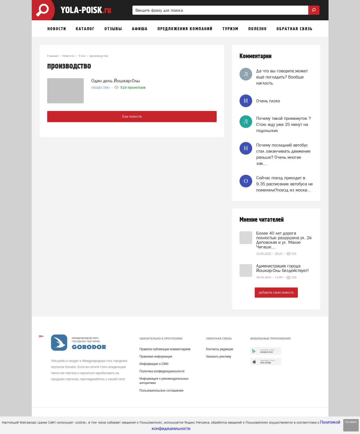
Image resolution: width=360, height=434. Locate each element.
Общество (101, 86)
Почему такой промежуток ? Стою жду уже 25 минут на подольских (283, 124)
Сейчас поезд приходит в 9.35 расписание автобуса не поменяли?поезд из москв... (284, 184)
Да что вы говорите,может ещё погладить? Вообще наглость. (282, 77)
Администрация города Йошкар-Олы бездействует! (282, 268)
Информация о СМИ (154, 364)
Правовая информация (156, 356)
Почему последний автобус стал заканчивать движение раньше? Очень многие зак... (283, 154)
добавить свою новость (276, 292)
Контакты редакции (219, 349)
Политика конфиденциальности (162, 371)
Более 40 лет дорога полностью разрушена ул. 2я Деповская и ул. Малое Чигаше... (284, 240)
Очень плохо (268, 100)
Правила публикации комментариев (165, 349)
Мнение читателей (261, 219)
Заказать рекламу (218, 356)
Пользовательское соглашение (161, 390)
